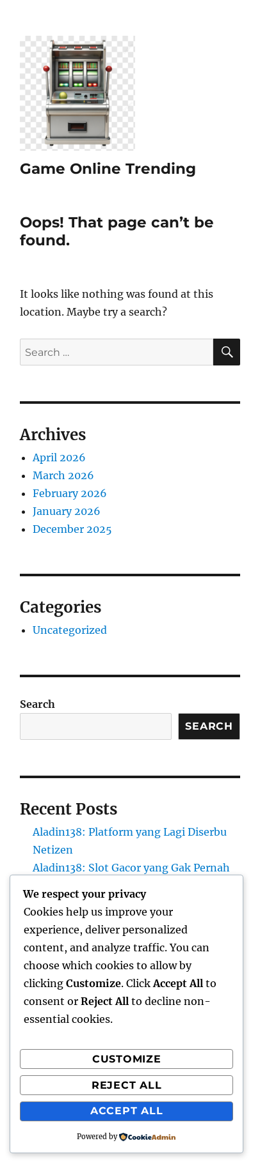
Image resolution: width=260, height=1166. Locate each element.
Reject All (127, 1085)
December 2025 (72, 529)
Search (37, 704)
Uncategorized (70, 630)
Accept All (126, 1111)
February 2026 (70, 493)
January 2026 (67, 511)
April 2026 (59, 457)
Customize (126, 1059)
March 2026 (63, 475)
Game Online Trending (108, 169)
